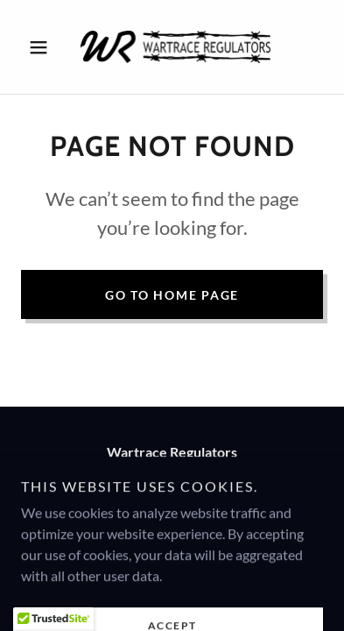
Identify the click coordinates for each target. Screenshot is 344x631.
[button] (44, 47)
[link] (172, 47)
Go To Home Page (172, 294)
